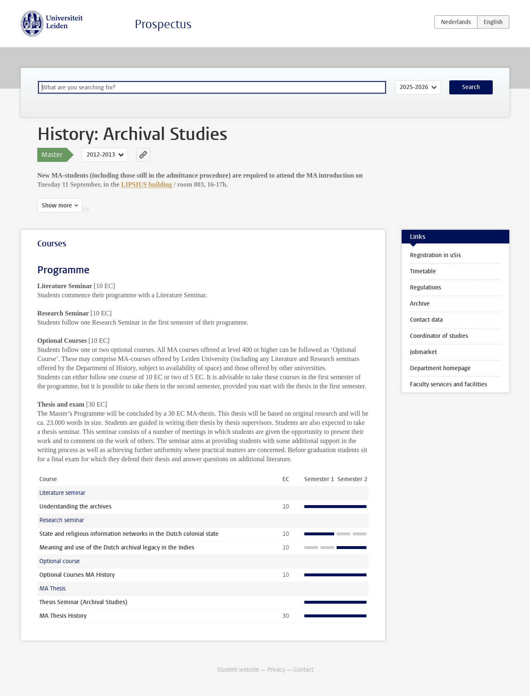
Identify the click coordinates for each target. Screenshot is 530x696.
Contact (303, 670)
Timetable (423, 271)
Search (471, 87)
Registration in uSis (435, 255)
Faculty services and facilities (448, 384)
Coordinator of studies (439, 336)
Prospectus (163, 24)
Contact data (426, 320)
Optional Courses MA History (77, 575)
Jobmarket (423, 352)
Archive (420, 304)
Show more (57, 206)
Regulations (425, 287)
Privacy (276, 670)
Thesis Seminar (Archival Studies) (83, 602)
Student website (238, 670)
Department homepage (440, 368)
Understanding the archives (75, 507)
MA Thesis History (63, 616)
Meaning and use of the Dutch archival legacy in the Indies (116, 548)
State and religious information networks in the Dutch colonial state (129, 534)
